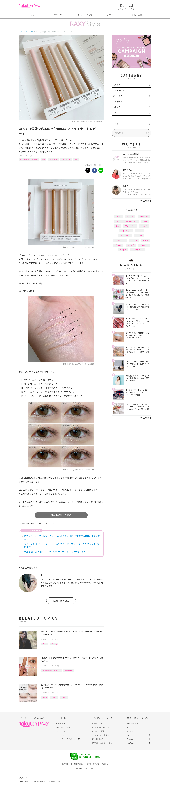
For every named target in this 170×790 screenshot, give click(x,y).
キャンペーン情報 (85, 15)
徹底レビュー (126, 231)
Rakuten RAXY (30, 6)
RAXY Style (58, 15)
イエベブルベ (120, 240)
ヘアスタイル (125, 235)
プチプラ (139, 235)
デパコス (118, 245)
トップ (32, 15)
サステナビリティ (55, 781)
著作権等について (92, 764)
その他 (115, 123)
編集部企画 (144, 216)
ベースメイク (118, 90)
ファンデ (131, 245)
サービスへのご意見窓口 (101, 735)
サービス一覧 (23, 781)
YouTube (130, 743)
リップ (139, 231)
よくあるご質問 (138, 15)
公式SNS (110, 15)
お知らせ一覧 (97, 723)
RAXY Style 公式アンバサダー (28, 159)
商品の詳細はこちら (61, 515)
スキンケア (117, 84)
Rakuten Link (132, 739)
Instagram (131, 731)
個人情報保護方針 (77, 764)
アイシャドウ (69, 670)
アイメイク (29, 156)
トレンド (54, 697)
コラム (115, 118)
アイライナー (66, 159)
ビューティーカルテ (64, 735)
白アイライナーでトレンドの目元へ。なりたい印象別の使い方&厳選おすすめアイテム (62, 537)
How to (45, 644)
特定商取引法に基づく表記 (102, 743)
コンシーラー (53, 159)
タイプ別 (64, 697)
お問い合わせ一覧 (38, 781)
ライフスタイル (137, 250)
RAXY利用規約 (97, 739)
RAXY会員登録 (132, 723)
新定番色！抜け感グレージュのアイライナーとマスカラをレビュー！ (57, 551)
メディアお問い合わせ (100, 727)
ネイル (115, 112)
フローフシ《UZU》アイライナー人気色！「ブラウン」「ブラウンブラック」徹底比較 (62, 545)
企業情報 (65, 764)
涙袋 (76, 159)
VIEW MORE (145, 200)
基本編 (145, 221)
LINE (129, 735)
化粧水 (145, 240)
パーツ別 (54, 644)
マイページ (60, 731)
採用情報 (105, 764)
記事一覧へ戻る (61, 600)
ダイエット (144, 245)
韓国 (43, 159)
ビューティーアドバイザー (66, 739)
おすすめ (130, 216)
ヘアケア (116, 107)
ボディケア (117, 101)
